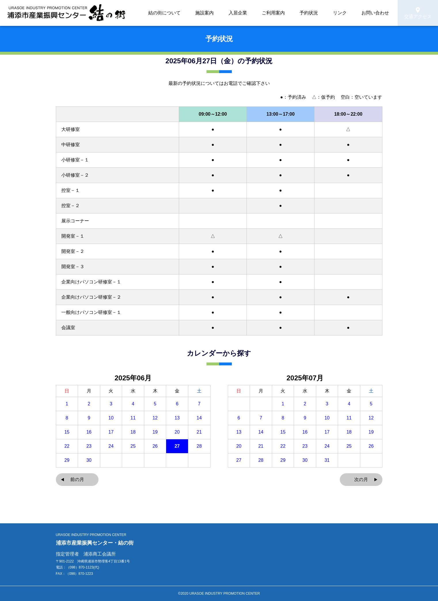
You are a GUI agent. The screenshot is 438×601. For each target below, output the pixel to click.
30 (89, 460)
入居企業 (274, 13)
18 (133, 432)
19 (155, 432)
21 (199, 432)
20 (177, 432)
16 (89, 432)
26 (155, 446)
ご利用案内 (301, 13)
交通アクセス (418, 13)
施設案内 (249, 13)
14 (199, 418)
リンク (350, 13)
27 (177, 446)
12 (155, 418)
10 (111, 418)
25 (133, 446)
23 (89, 446)
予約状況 (327, 13)
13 (177, 418)
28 (199, 446)
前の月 (77, 479)
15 (66, 432)
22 (66, 446)
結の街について (218, 13)
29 (66, 460)
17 (111, 432)
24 (111, 446)
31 (327, 460)
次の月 (361, 479)
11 (133, 418)
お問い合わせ (377, 13)
